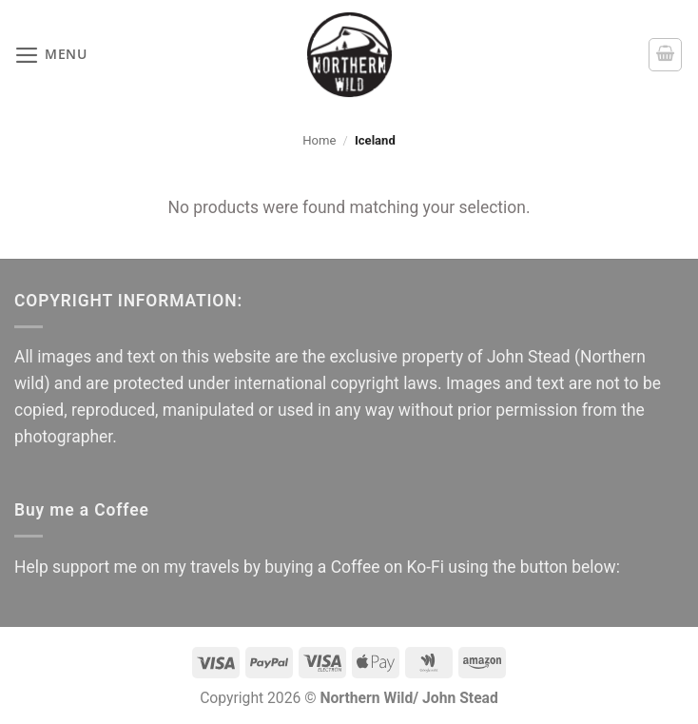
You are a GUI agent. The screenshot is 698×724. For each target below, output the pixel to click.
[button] (50, 55)
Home (319, 140)
